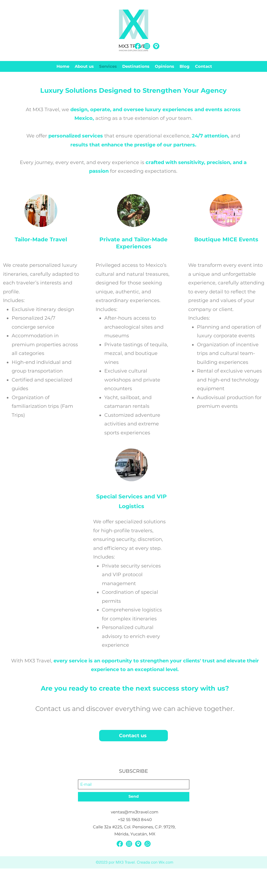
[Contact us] (133, 735)
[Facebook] (137, 46)
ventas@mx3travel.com (134, 812)
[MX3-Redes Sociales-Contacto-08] (156, 46)
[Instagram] (147, 46)
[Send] (133, 796)
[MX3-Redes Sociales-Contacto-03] (147, 844)
